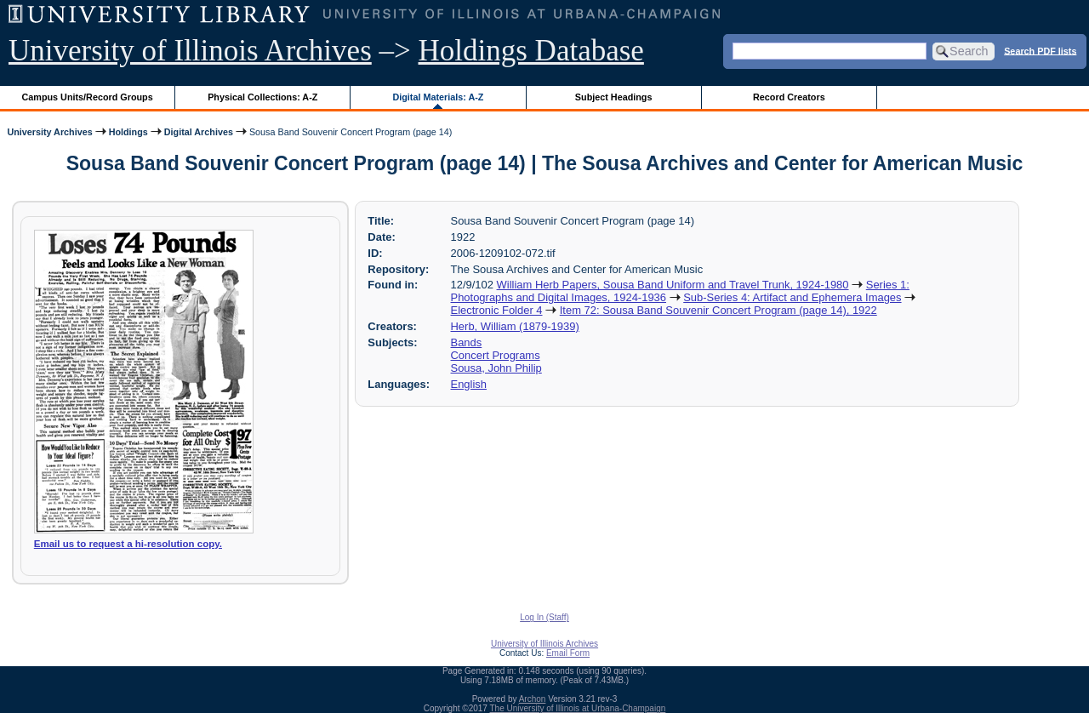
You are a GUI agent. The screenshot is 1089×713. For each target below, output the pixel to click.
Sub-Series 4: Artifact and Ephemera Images (792, 297)
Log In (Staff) (544, 617)
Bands (466, 342)
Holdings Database (531, 50)
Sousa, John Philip (496, 368)
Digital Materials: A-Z (437, 97)
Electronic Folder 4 (497, 310)
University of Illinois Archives (190, 50)
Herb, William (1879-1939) (515, 326)
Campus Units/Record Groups (87, 97)
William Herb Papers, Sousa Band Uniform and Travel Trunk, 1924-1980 (673, 284)
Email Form (568, 653)
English (469, 384)
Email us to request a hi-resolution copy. (128, 544)
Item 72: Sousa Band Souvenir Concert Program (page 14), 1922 (718, 310)
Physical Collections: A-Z (262, 97)
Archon (532, 699)
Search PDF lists (1040, 50)
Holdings (128, 132)
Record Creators (789, 97)
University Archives (49, 132)
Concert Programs (495, 355)
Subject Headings (614, 97)
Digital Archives (198, 132)
